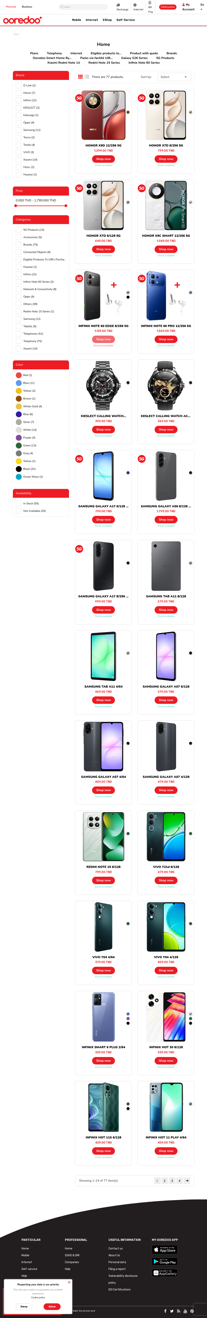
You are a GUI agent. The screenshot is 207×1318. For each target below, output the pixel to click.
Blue (29, 383)
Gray (28, 453)
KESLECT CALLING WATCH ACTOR (167, 416)
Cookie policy (38, 1297)
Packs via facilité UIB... (96, 58)
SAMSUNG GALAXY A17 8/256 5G (104, 596)
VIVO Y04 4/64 (103, 957)
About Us (114, 1255)
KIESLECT (31, 108)
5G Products (165, 58)
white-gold (32, 406)
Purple (29, 438)
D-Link (29, 85)
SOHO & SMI (72, 1255)
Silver (28, 422)
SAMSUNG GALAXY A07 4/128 (166, 777)
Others (30, 304)
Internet (138, 9)
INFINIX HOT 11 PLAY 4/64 (166, 1137)
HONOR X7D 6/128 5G (103, 236)
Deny (24, 1306)
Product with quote (144, 53)
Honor (29, 93)
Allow (52, 1306)
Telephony (54, 53)
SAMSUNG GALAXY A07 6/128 (166, 686)
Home (25, 1248)
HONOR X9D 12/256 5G (103, 145)
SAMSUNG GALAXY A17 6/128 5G (104, 506)
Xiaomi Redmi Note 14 (63, 63)
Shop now (103, 159)
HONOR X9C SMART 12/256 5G (166, 236)
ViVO (28, 152)
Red (27, 375)
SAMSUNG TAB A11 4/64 (103, 686)
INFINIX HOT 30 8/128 (166, 1047)
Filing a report (117, 1269)
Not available (34, 511)
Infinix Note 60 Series (144, 63)
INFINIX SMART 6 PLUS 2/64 (103, 1047)
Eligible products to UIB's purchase (44, 259)
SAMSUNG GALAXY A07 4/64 (103, 777)
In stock (31, 503)
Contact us (115, 1248)
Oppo (28, 122)
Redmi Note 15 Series (104, 63)
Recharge (122, 9)
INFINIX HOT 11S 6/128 (103, 1137)
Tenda (29, 145)
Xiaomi (30, 160)
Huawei (30, 267)
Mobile (25, 1255)
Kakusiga (31, 115)
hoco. (28, 167)
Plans (34, 53)
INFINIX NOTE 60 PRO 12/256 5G (166, 326)
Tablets (30, 326)
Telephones (33, 334)
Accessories (32, 237)
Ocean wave (33, 477)
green (29, 445)
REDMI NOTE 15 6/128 (103, 867)
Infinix (30, 100)
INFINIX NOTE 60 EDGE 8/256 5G (104, 326)
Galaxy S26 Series (134, 58)
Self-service (29, 1269)
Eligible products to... (106, 53)
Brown (29, 398)
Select (174, 77)
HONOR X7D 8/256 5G (166, 145)
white (30, 430)
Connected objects (37, 252)
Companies (72, 1262)
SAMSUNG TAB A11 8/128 (166, 596)
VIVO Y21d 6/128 (166, 867)
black (29, 469)
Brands (172, 53)
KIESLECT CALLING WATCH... (103, 416)
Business (27, 7)
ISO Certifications (119, 1289)
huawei (30, 174)
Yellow (29, 391)
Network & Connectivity (40, 289)
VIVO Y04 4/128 (166, 957)
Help (24, 1276)
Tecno (29, 137)
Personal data (117, 1262)
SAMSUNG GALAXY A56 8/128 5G (167, 506)
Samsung (32, 130)
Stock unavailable (103, 345)
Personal (11, 7)
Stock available (103, 165)
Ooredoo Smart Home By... (52, 58)
